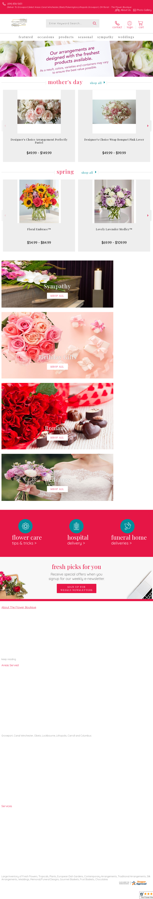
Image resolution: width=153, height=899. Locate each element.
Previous (4, 123)
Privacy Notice (101, 896)
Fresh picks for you (76, 447)
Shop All (96, 80)
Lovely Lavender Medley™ (114, 227)
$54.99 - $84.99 (39, 240)
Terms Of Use (83, 896)
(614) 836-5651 (14, 3)
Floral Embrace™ (39, 227)
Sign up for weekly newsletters (77, 464)
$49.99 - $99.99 (114, 150)
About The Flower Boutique (18, 483)
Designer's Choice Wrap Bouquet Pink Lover (114, 137)
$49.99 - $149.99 (39, 150)
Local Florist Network (122, 896)
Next (148, 123)
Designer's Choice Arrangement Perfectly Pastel (39, 139)
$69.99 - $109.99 (114, 240)
